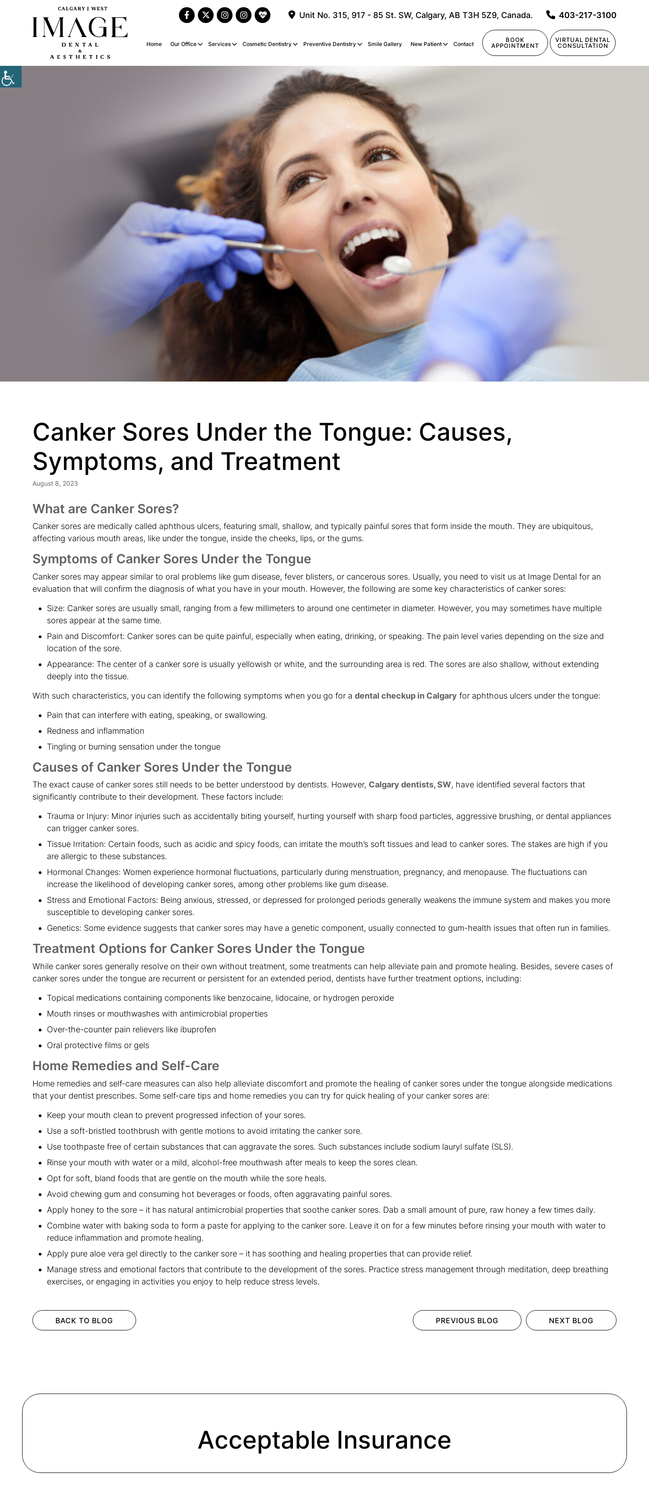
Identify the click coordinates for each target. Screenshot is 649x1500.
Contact (463, 44)
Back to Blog (84, 1320)
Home (154, 44)
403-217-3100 (581, 15)
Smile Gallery (385, 44)
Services (219, 44)
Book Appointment (515, 42)
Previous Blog (467, 1320)
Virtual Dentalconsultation (582, 42)
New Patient (426, 44)
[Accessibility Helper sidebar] (11, 76)
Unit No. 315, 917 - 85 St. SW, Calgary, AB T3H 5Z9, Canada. (410, 15)
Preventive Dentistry (329, 44)
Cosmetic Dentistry (267, 44)
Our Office (183, 44)
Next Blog (571, 1320)
